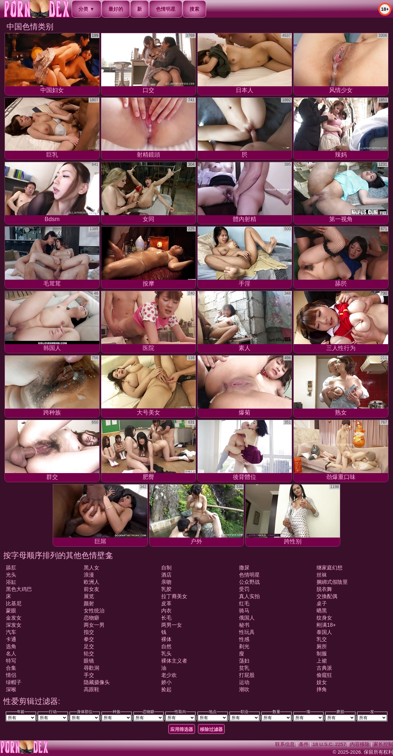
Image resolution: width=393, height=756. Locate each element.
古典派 (324, 668)
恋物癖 (91, 618)
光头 (11, 575)
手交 (89, 675)
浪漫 (89, 575)
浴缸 (11, 582)
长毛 (166, 618)
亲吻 (166, 582)
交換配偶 (326, 596)
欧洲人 (91, 582)
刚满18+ (326, 625)
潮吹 (244, 689)
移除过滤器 (211, 729)
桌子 (321, 603)
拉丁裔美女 (174, 596)
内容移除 (360, 744)
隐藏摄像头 (97, 682)
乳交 (321, 639)
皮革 (166, 603)
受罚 (244, 589)
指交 (89, 632)
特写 (11, 661)
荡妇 (244, 661)
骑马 (244, 610)
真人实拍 (249, 596)
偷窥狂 (324, 675)
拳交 (89, 639)
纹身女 (324, 618)
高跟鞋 (91, 689)
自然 (166, 646)
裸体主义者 (174, 661)
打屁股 (247, 675)
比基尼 (13, 603)
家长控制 (383, 744)
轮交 (89, 653)
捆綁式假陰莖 (332, 582)
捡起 (166, 689)
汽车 (11, 632)
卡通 (11, 639)
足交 (89, 646)
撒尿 (244, 567)
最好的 (115, 9)
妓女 (321, 682)
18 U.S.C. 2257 (329, 744)
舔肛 (11, 567)
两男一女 (171, 625)
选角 (11, 646)
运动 (244, 682)
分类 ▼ (86, 9)
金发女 (13, 618)
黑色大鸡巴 (19, 589)
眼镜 (89, 661)
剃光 (244, 646)
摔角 (321, 689)
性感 (244, 639)
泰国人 (324, 632)
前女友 (91, 589)
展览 (89, 596)
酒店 (166, 575)
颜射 (89, 603)
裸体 (166, 639)
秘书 (244, 625)
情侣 (11, 675)
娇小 (166, 682)
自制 (166, 567)
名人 (11, 653)
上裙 (321, 661)
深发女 (13, 625)
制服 (321, 653)
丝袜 (321, 575)
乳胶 (166, 589)
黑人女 (91, 567)
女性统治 (94, 610)
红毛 (244, 603)
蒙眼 (11, 610)
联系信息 (285, 744)
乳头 (166, 653)
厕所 (321, 646)
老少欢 (169, 675)
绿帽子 (13, 682)
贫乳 (244, 668)
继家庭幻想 (329, 567)
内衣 (166, 610)
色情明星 (165, 9)
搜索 (194, 9)
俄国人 (247, 618)
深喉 (11, 689)
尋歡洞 (91, 668)
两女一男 (94, 625)
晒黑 (321, 610)
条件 (304, 744)
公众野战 (249, 582)
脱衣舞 (324, 589)
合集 (11, 668)
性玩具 (247, 632)
